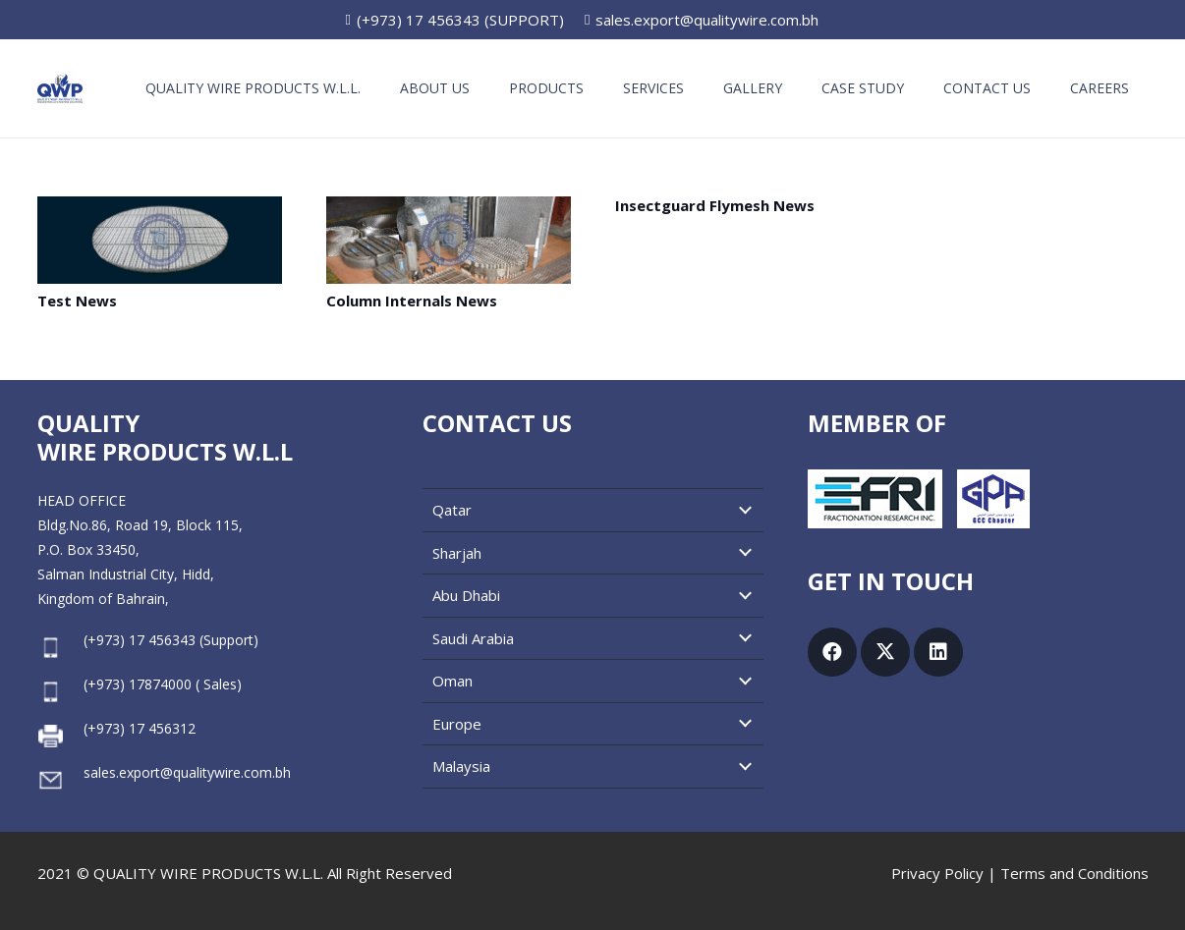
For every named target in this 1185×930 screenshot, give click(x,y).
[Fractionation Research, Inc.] (875, 498)
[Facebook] (832, 652)
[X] (885, 652)
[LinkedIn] (938, 652)
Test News (77, 300)
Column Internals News (411, 300)
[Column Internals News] (448, 240)
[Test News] (159, 240)
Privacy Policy (937, 873)
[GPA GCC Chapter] (993, 498)
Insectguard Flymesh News (715, 205)
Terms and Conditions (1074, 873)
